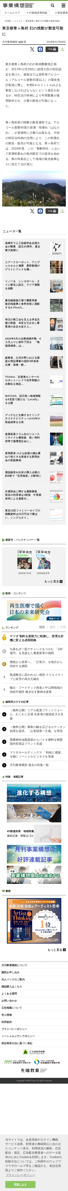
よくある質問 (9, 1090)
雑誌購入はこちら (11, 1082)
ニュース (18, 21)
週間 (52, 723)
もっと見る (51, 677)
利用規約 (6, 1118)
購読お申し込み (10, 1068)
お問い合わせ (9, 1097)
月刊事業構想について (14, 1061)
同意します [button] (20, 1184)
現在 (42, 723)
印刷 (52, 49)
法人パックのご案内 (13, 1075)
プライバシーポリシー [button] (20, 1175)
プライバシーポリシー (14, 1125)
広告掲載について (11, 1104)
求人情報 (6, 1111)
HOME (8, 21)
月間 (63, 723)
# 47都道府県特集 (37, 12)
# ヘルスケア (12, 12)
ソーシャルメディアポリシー (18, 1132)
